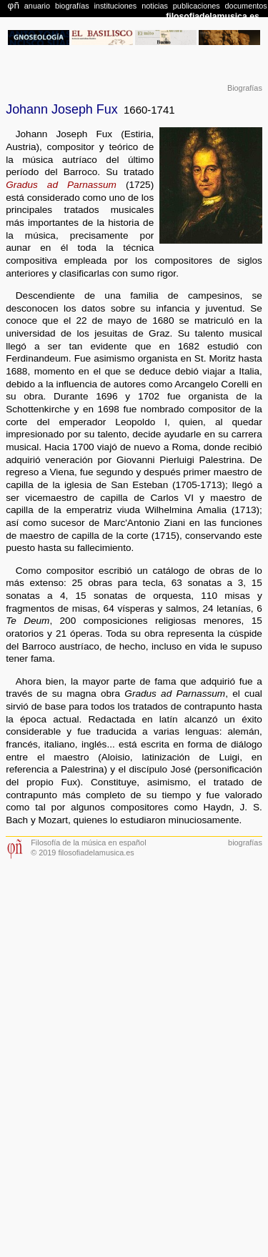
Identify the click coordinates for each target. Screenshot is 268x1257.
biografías (245, 842)
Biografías (244, 88)
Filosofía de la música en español (88, 842)
